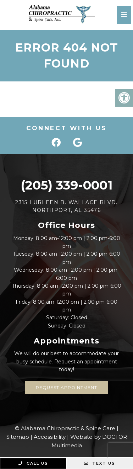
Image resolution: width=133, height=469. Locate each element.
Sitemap (17, 436)
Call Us (33, 463)
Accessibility (50, 436)
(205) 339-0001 (66, 185)
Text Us (99, 463)
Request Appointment (66, 387)
